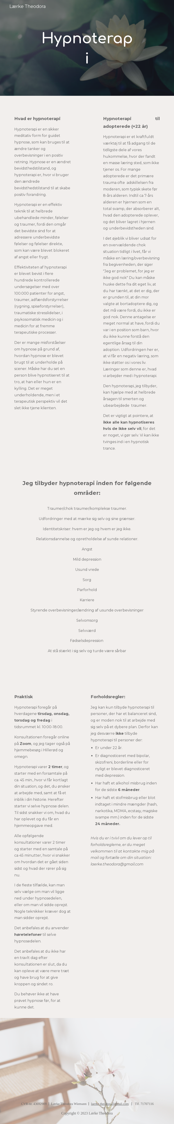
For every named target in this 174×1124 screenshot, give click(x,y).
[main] (87, 48)
